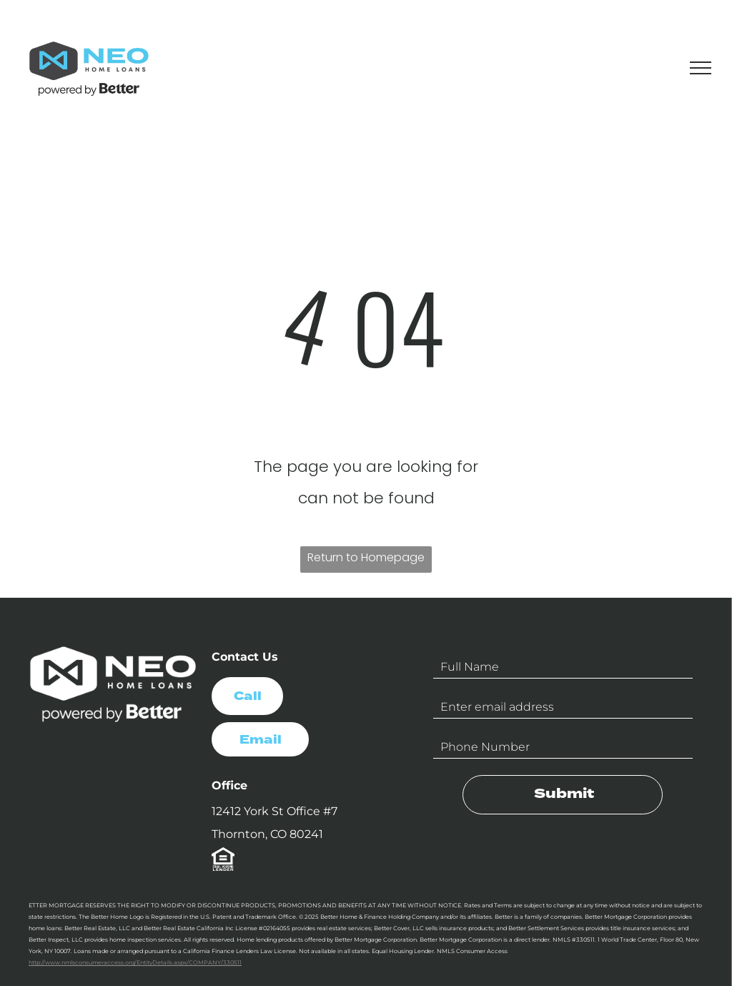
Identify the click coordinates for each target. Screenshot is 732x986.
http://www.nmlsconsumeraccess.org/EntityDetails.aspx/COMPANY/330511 (135, 962)
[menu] (700, 68)
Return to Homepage (366, 557)
